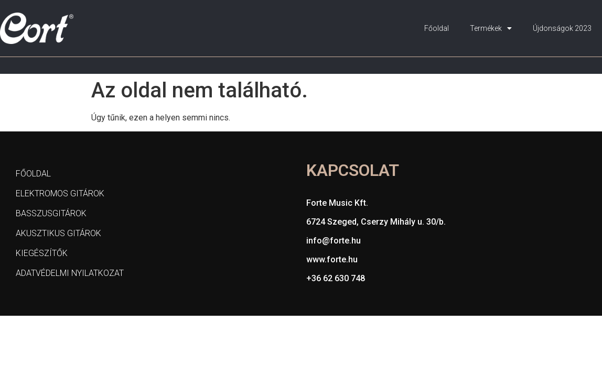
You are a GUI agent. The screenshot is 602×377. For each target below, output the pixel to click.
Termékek (491, 28)
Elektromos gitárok (60, 193)
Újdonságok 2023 (562, 28)
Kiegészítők (42, 253)
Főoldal (436, 28)
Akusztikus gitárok (58, 233)
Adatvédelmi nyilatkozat (70, 273)
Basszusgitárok (51, 213)
